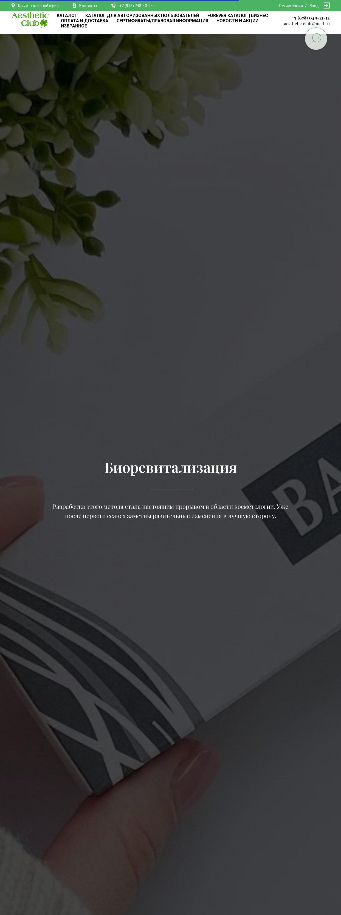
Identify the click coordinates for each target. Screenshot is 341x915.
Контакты (88, 6)
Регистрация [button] (291, 6)
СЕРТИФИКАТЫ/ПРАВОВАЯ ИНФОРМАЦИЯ (162, 20)
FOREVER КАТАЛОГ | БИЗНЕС (237, 15)
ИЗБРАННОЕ (74, 26)
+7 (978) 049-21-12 (311, 18)
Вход (314, 6)
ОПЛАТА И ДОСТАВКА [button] (84, 20)
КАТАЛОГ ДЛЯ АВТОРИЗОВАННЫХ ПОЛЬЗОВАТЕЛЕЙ (142, 15)
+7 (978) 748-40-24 (136, 6)
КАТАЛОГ (67, 15)
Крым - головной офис (38, 6)
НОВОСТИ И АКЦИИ (237, 20)
